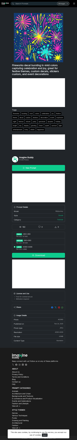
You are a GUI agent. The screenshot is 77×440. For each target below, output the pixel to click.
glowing (33, 125)
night (14, 121)
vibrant (28, 121)
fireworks (16, 113)
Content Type (38, 340)
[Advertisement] (38, 92)
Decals (61, 215)
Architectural (17, 423)
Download (38, 255)
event (52, 117)
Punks (14, 418)
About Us (16, 372)
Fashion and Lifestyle (20, 403)
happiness (40, 129)
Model (38, 211)
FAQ (13, 384)
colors (37, 113)
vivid (31, 113)
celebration (45, 113)
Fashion (15, 425)
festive (58, 113)
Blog (14, 379)
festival (21, 121)
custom (28, 117)
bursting (24, 113)
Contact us (16, 382)
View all (15, 406)
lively (26, 129)
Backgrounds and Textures (22, 396)
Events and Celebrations (21, 401)
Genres (15, 413)
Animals (15, 391)
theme (15, 117)
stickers (35, 117)
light (60, 125)
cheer (41, 125)
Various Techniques (19, 416)
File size (38, 336)
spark (47, 125)
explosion (59, 117)
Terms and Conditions (20, 377)
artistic (32, 129)
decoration (44, 117)
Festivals (60, 219)
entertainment (17, 129)
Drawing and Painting (20, 420)
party (34, 121)
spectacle (42, 121)
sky (20, 125)
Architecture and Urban (21, 394)
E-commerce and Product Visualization (27, 399)
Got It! (45, 435)
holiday (58, 121)
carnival (54, 125)
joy (53, 113)
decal (21, 117)
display (26, 125)
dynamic (50, 121)
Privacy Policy (17, 374)
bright (15, 125)
